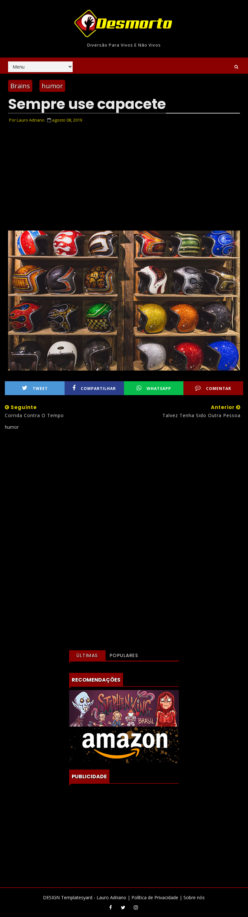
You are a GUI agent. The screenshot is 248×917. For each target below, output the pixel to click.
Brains (20, 85)
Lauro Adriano (111, 897)
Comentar (213, 388)
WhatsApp (154, 388)
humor (52, 85)
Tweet (35, 388)
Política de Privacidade (154, 897)
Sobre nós (194, 897)
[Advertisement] (124, 492)
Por (27, 120)
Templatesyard (76, 897)
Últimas (87, 655)
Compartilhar (94, 388)
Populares (124, 655)
